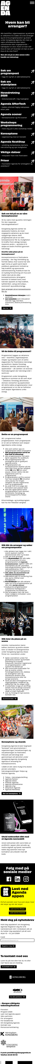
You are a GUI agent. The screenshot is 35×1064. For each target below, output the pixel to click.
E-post (3, 937)
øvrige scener (18, 585)
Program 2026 (6, 1011)
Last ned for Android (17, 913)
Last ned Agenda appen (11, 1014)
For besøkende (7, 1020)
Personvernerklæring (10, 1027)
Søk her (6, 308)
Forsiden (4, 1009)
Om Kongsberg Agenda (10, 1023)
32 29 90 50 (13, 1055)
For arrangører (7, 1018)
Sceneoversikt (8, 698)
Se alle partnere (16, 997)
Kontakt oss (6, 1025)
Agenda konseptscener (16, 563)
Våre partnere (6, 1016)
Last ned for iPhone (17, 909)
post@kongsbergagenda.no (19, 1052)
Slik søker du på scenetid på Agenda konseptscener (17, 573)
